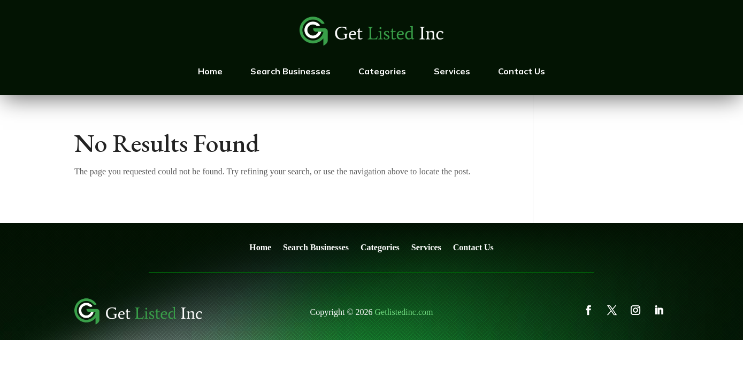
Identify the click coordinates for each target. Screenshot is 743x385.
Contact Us (521, 71)
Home (210, 71)
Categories (382, 71)
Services (452, 71)
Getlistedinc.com (404, 312)
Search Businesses (290, 71)
